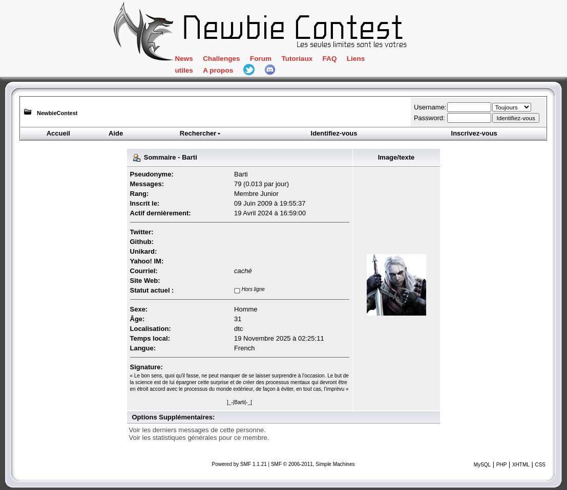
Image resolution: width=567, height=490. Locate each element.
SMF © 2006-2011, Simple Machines (313, 464)
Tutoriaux (296, 58)
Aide (116, 133)
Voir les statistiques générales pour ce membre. (199, 437)
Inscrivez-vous (474, 133)
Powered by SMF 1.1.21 (239, 464)
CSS (540, 464)
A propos (218, 70)
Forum (260, 58)
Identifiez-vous (334, 133)
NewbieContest (57, 113)
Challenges (221, 58)
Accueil (58, 133)
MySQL (482, 464)
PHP (501, 464)
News (184, 58)
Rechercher (201, 133)
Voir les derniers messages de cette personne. (197, 430)
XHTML (521, 464)
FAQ (330, 58)
